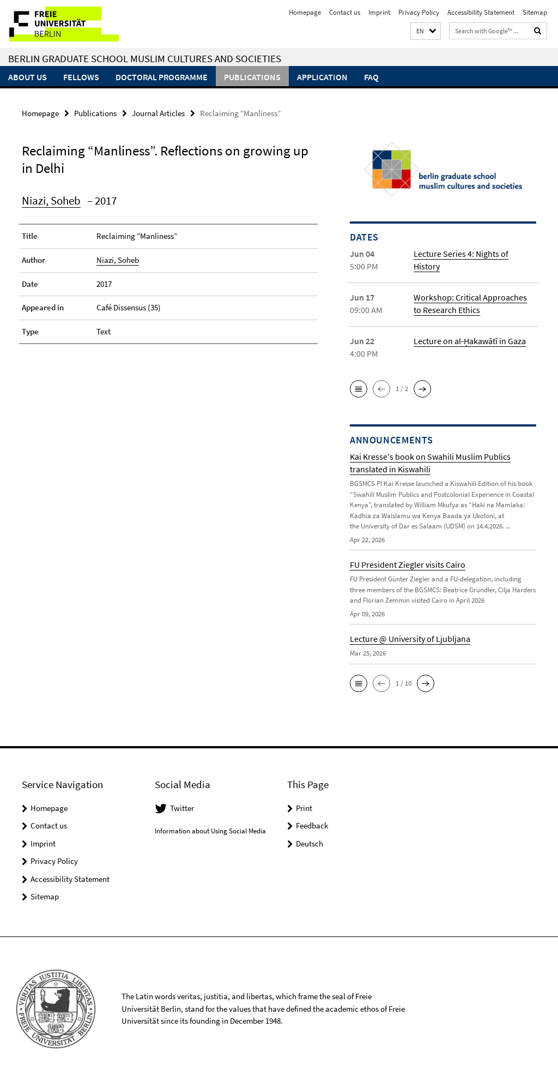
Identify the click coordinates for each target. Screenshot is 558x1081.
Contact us (344, 12)
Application (322, 76)
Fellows (81, 76)
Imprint (379, 12)
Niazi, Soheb (51, 200)
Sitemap (535, 12)
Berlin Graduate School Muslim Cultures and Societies (144, 58)
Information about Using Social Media (210, 831)
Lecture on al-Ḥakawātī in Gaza (470, 340)
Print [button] (304, 807)
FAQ (371, 76)
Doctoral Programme (162, 76)
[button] (425, 31)
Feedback (312, 825)
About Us (27, 76)
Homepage (305, 12)
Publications (252, 76)
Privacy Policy (418, 12)
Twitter (182, 807)
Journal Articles (158, 113)
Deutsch (309, 843)
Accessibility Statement (480, 12)
